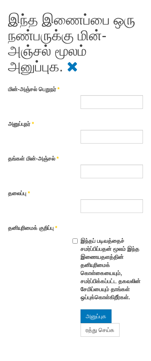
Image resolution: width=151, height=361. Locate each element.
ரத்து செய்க (100, 330)
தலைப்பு (19, 193)
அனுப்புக (96, 316)
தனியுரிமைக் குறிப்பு (32, 228)
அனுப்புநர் (21, 124)
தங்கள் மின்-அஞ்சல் (33, 158)
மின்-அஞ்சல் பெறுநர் (34, 89)
